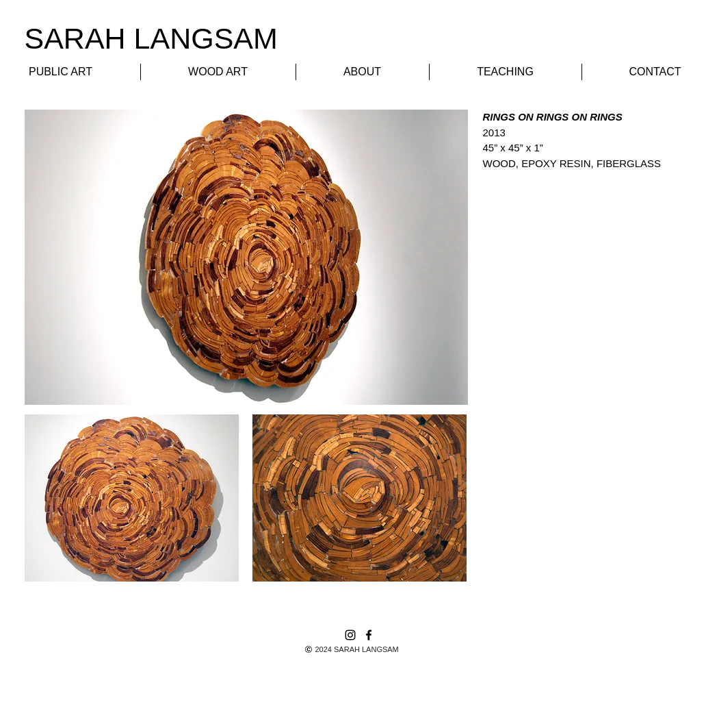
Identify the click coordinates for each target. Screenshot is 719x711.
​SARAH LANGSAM (151, 38)
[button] (132, 498)
